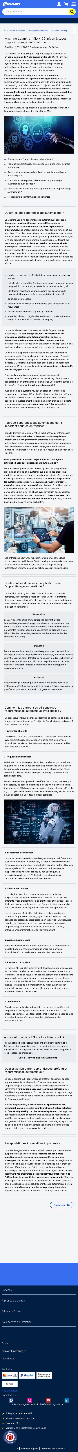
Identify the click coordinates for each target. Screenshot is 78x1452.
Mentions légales (29, 1448)
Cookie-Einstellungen (14, 1351)
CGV (15, 1448)
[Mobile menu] (73, 4)
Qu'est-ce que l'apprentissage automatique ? (30, 159)
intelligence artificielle (39, 57)
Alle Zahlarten (10, 1390)
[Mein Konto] (59, 4)
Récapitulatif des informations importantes (29, 196)
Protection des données (53, 1448)
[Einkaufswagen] (66, 4)
